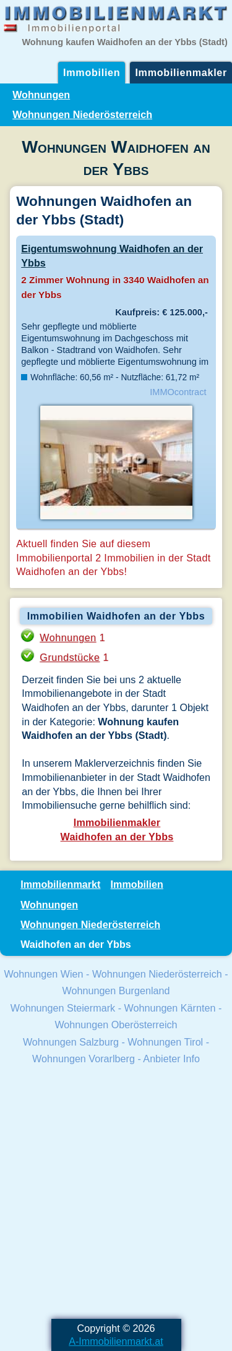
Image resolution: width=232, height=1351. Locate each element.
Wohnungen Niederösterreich (82, 114)
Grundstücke (70, 657)
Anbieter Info (171, 1058)
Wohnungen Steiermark (63, 1007)
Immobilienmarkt (60, 884)
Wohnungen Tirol (165, 1041)
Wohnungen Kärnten (170, 1007)
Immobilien (91, 72)
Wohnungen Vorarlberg (83, 1058)
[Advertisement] (116, 1194)
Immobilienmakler (181, 72)
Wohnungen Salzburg (71, 1041)
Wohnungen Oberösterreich (115, 1024)
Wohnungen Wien (43, 973)
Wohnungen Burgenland (116, 990)
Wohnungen (41, 94)
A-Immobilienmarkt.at (116, 1341)
